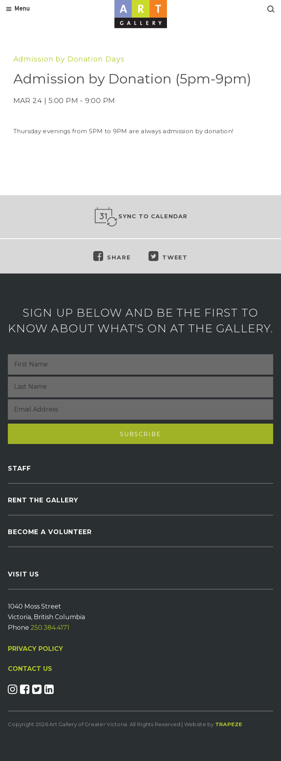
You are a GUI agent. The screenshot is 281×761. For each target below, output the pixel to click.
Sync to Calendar (141, 216)
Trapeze (229, 724)
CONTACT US (30, 669)
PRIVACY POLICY (35, 648)
